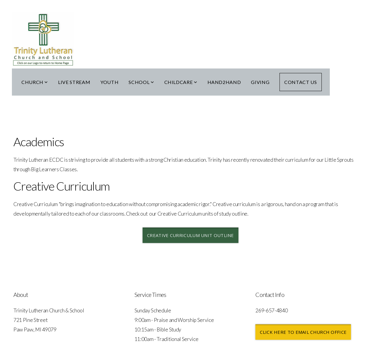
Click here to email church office (303, 332)
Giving (260, 82)
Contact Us (300, 82)
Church (34, 82)
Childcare (180, 82)
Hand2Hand (224, 82)
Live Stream (74, 82)
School (141, 82)
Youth (109, 82)
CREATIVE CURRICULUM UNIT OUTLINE (190, 235)
